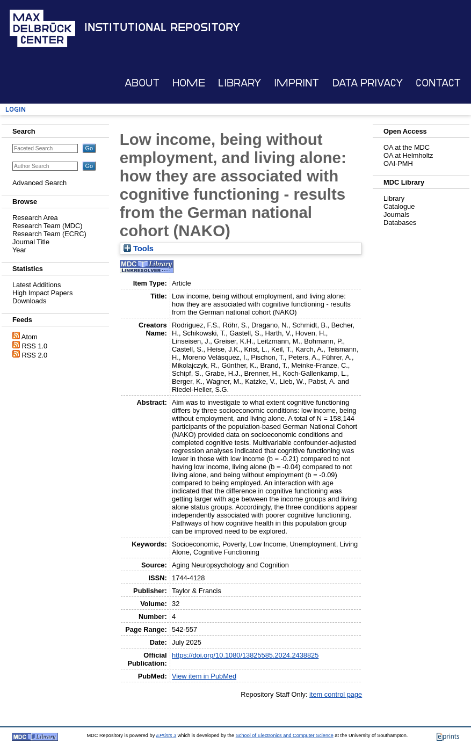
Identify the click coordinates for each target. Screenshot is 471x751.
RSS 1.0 (35, 346)
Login (15, 109)
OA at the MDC (406, 147)
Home (188, 83)
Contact (438, 83)
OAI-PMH (398, 163)
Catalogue (399, 206)
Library (239, 83)
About (142, 83)
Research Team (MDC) (47, 226)
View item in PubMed (204, 676)
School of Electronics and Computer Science (285, 735)
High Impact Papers (42, 293)
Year (19, 250)
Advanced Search (39, 183)
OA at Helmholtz (408, 155)
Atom (29, 337)
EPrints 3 (166, 735)
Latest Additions (36, 285)
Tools (139, 248)
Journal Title (30, 242)
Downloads (29, 301)
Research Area (35, 218)
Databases (399, 222)
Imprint (296, 83)
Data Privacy (367, 83)
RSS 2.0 (35, 355)
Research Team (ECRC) (49, 234)
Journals (396, 214)
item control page (335, 694)
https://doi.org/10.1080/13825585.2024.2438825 (245, 655)
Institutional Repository (162, 27)
